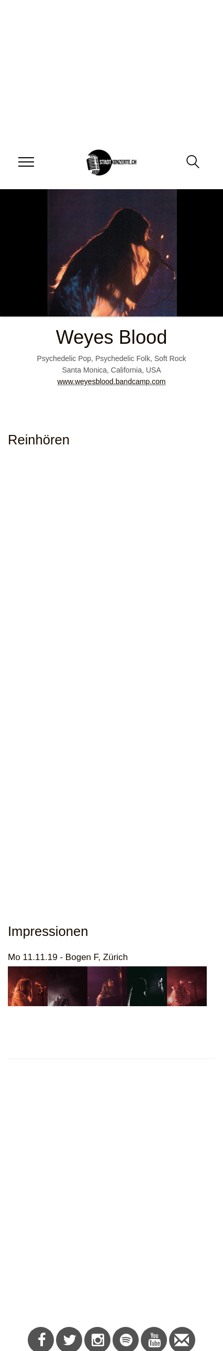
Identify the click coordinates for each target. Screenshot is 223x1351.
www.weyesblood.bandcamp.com (112, 381)
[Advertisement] (107, 1198)
